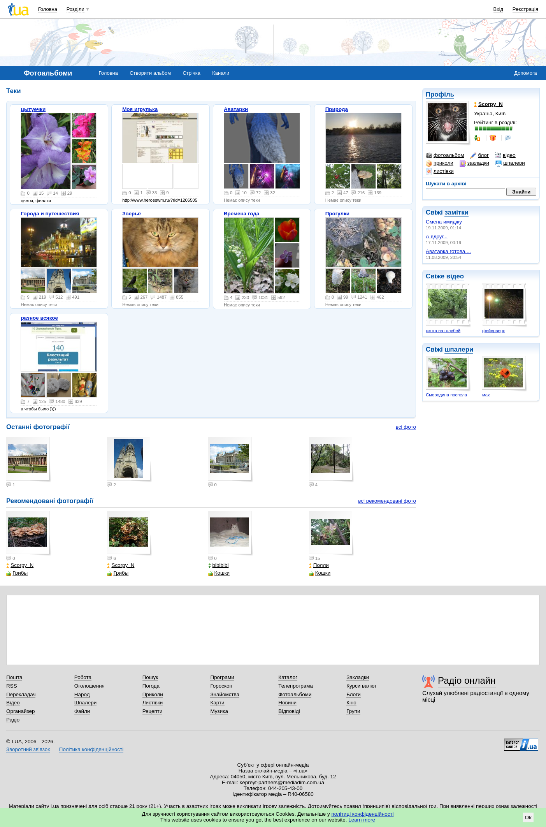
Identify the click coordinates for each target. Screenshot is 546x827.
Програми (222, 677)
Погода (151, 686)
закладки (474, 163)
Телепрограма (295, 686)
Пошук (150, 677)
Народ (82, 694)
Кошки (219, 573)
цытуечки (33, 109)
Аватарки (236, 109)
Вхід (498, 9)
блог (479, 155)
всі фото (406, 427)
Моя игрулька (140, 109)
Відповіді (289, 711)
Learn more (361, 820)
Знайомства (224, 694)
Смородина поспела (446, 394)
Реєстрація (525, 9)
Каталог (287, 677)
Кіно (351, 703)
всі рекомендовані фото (387, 501)
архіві (459, 184)
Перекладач (20, 694)
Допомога (525, 73)
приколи (439, 163)
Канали (220, 73)
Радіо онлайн (467, 680)
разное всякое (39, 318)
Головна (47, 9)
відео (505, 155)
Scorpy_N (19, 565)
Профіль (440, 94)
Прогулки (337, 213)
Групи (353, 711)
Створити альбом (150, 73)
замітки (456, 212)
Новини (287, 703)
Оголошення (89, 686)
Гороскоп (221, 686)
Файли (82, 711)
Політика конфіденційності (91, 749)
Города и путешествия (50, 213)
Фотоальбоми (294, 694)
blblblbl (218, 565)
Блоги (353, 694)
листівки (440, 171)
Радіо (12, 720)
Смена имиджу (444, 222)
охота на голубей (443, 330)
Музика (219, 711)
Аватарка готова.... (448, 251)
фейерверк (493, 330)
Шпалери (85, 703)
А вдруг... (437, 236)
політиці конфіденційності (363, 814)
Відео (13, 703)
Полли (319, 565)
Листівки (152, 703)
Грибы (17, 573)
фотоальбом (445, 155)
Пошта (14, 677)
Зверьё (131, 213)
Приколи (152, 694)
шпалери (510, 163)
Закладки (357, 677)
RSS (11, 686)
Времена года (241, 213)
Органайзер (20, 711)
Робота (82, 677)
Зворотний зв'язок (28, 749)
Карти (217, 703)
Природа (336, 109)
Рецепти (152, 711)
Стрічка (191, 73)
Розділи (75, 9)
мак (486, 394)
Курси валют (361, 686)
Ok (528, 817)
